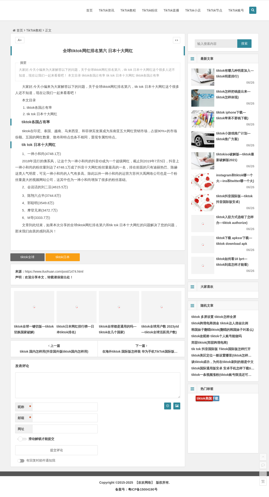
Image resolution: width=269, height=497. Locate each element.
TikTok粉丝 (149, 10)
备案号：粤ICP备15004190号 (136, 489)
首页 (89, 10)
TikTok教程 (128, 10)
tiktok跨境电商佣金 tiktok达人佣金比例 (219, 323)
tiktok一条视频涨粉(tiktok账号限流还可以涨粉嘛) (226, 375)
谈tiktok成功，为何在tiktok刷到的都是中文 (222, 362)
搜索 (244, 43)
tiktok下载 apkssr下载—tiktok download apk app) (234, 243)
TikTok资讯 (106, 10)
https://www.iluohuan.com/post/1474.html (54, 271)
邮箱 (24, 418)
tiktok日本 (63, 257)
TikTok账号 (236, 10)
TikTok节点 (214, 10)
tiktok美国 (204, 398)
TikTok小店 (193, 10)
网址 (21, 429)
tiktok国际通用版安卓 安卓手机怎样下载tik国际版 (227, 368)
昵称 (24, 407)
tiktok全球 (27, 257)
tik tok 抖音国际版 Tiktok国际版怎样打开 (221, 349)
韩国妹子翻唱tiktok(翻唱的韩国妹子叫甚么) (222, 329)
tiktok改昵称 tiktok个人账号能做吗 (216, 336)
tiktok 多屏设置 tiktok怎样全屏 (213, 317)
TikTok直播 (171, 10)
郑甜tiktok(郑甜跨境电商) (209, 342)
